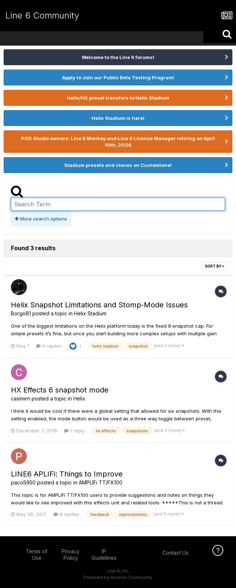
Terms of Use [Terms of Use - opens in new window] (36, 554)
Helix (79, 398)
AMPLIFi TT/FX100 (100, 482)
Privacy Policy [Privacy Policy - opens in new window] (71, 554)
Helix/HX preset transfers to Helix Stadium (118, 98)
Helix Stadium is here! (118, 118)
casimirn (20, 398)
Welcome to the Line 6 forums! (118, 57)
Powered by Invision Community (118, 577)
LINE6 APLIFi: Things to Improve (67, 474)
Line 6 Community (42, 15)
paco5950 (23, 482)
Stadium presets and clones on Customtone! (118, 165)
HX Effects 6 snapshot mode (60, 390)
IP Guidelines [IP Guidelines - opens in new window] (104, 554)
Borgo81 (21, 313)
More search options (41, 219)
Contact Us (175, 553)
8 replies (66, 514)
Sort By (214, 266)
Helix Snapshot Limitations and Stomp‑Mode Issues (99, 305)
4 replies (49, 346)
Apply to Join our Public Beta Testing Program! (118, 77)
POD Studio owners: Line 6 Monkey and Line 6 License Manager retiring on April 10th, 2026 (118, 141)
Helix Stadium (90, 313)
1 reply (74, 430)
